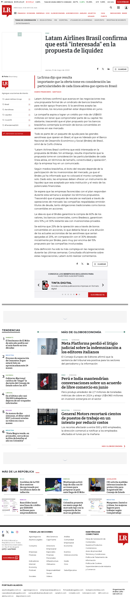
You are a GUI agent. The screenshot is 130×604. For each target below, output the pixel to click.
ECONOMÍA (31, 13)
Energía (66, 479)
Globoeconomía (71, 555)
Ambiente (9, 337)
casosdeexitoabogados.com (14, 593)
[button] (37, 285)
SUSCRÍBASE (123, 2)
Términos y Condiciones (95, 554)
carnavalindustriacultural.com (40, 593)
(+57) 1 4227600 (9, 549)
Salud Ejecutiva (70, 570)
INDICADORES (115, 13)
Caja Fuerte (51, 540)
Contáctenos (91, 548)
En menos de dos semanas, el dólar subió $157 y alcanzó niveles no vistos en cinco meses (18, 418)
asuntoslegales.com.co (11, 590)
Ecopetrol (63, 20)
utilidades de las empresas (81, 20)
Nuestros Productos (94, 545)
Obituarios (50, 564)
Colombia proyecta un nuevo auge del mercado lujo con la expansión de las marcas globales (73, 507)
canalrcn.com (60, 593)
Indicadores (34, 561)
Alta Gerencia (52, 537)
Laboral (9, 393)
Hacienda (9, 375)
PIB (55, 20)
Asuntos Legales (35, 540)
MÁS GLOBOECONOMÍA (112, 446)
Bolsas (9, 410)
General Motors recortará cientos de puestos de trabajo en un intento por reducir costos (91, 418)
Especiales (50, 552)
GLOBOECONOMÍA (58, 13)
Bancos (23, 500)
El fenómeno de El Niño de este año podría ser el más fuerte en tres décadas (18, 344)
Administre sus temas (13, 134)
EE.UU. (22, 479)
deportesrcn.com (23, 596)
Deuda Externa (46, 20)
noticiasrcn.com (89, 593)
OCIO (48, 13)
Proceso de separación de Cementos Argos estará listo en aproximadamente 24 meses (17, 363)
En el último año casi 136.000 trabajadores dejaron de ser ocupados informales (18, 399)
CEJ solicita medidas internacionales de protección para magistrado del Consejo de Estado (117, 487)
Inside (66, 561)
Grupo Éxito (99, 20)
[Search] (111, 7)
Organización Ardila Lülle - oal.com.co (119, 591)
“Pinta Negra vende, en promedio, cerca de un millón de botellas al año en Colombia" (17, 437)
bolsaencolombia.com (95, 590)
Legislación (111, 479)
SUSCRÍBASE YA (97, 295)
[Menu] (16, 13)
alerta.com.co (7, 596)
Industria (10, 355)
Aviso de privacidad (94, 551)
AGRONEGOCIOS (72, 13)
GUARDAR (120, 69)
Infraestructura (52, 561)
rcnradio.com (74, 593)
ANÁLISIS (83, 13)
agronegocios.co (30, 590)
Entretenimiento (23, 23)
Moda (65, 500)
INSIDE (124, 13)
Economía (68, 546)
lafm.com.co (103, 593)
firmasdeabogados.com (73, 590)
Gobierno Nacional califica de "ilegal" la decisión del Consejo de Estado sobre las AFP (18, 382)
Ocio (66, 564)
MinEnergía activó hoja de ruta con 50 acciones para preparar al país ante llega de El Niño (74, 487)
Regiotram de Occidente (116, 20)
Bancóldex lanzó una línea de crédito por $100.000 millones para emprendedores (30, 507)
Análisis (67, 537)
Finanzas (32, 555)
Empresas (33, 552)
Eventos (67, 552)
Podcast (32, 570)
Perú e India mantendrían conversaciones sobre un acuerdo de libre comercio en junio (91, 383)
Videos (49, 576)
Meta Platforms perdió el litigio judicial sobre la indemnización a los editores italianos (91, 347)
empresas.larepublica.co (50, 590)
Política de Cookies (94, 563)
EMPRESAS (40, 13)
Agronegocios (35, 537)
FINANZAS (22, 13)
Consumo (33, 546)
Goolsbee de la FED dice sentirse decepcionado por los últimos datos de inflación (30, 487)
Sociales (32, 576)
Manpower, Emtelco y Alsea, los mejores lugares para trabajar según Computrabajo (117, 507)
